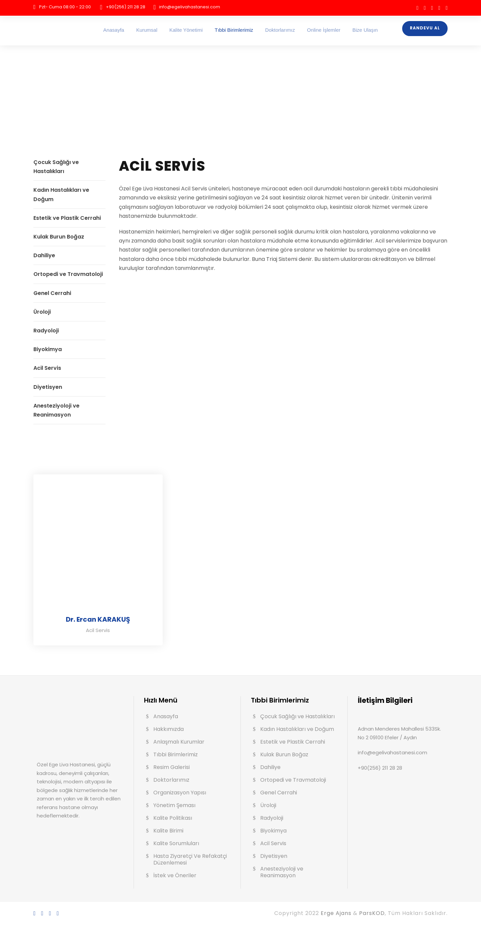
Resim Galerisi (171, 767)
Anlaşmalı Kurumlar (178, 742)
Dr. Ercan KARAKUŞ (98, 619)
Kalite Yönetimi (186, 30)
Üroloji (42, 312)
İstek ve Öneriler (174, 875)
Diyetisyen (47, 387)
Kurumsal (146, 30)
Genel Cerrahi (52, 293)
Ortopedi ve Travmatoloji (68, 274)
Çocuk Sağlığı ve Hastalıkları (297, 716)
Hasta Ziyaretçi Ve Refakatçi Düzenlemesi (190, 859)
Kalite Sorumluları (176, 843)
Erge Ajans (337, 913)
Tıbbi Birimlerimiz (234, 30)
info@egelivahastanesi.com (189, 7)
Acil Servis (47, 368)
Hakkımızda (168, 729)
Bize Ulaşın (365, 30)
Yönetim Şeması (174, 805)
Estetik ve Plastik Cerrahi (67, 218)
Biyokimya (47, 349)
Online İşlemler (323, 30)
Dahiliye (44, 255)
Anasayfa (113, 30)
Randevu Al (425, 28)
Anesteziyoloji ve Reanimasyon (281, 872)
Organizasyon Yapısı (179, 792)
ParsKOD (372, 913)
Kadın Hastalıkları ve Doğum (297, 729)
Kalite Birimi (168, 830)
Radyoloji (46, 330)
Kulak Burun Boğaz (58, 237)
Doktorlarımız (280, 30)
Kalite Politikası (172, 818)
